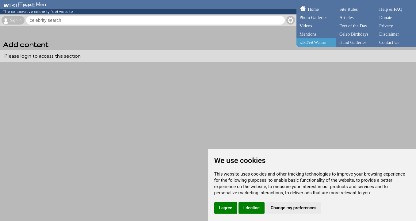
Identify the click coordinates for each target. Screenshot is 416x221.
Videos (306, 25)
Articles (346, 17)
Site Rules (348, 9)
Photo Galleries (313, 17)
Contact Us (389, 42)
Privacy (386, 25)
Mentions (308, 34)
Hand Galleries (352, 42)
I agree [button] (225, 207)
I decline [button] (251, 207)
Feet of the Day (353, 25)
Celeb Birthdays (353, 34)
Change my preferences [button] (293, 207)
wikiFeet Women (313, 42)
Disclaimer (389, 34)
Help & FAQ (390, 9)
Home (313, 9)
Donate (385, 17)
